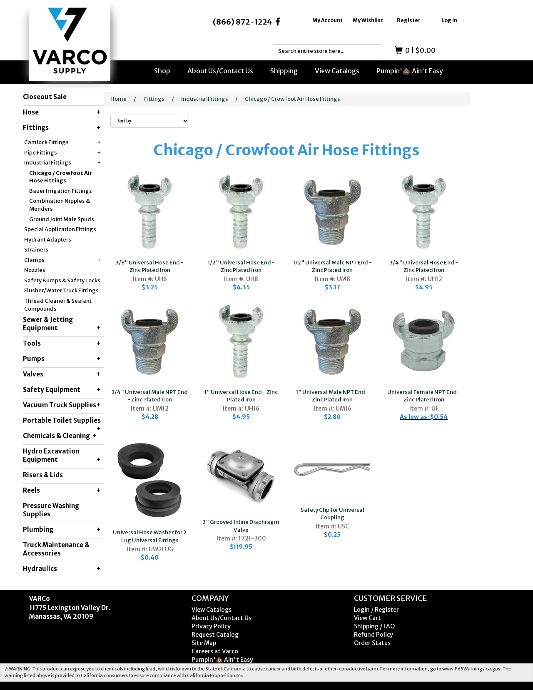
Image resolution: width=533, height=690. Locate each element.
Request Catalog (215, 634)
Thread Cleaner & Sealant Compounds (58, 304)
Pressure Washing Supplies (51, 510)
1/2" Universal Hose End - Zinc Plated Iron (241, 266)
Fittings (62, 128)
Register (409, 20)
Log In (449, 20)
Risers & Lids (43, 475)
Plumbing (62, 530)
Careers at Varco (215, 651)
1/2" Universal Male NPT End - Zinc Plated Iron (332, 266)
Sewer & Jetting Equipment (62, 324)
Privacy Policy (211, 626)
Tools (62, 343)
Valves (62, 374)
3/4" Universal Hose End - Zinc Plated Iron (424, 266)
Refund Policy (373, 634)
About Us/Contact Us (220, 71)
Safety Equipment (62, 390)
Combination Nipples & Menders (59, 204)
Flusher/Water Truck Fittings (61, 290)
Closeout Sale (45, 97)
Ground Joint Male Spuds (61, 219)
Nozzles (34, 270)
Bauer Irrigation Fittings (60, 190)
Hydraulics (62, 569)
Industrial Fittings (62, 163)
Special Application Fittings (60, 229)
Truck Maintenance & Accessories (56, 549)
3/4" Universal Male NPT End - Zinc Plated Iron (150, 396)
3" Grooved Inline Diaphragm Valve (241, 525)
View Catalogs (337, 71)
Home (118, 98)
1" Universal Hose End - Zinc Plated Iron (241, 396)
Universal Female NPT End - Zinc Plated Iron (424, 396)
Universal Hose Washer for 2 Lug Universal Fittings (150, 536)
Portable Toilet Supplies (62, 422)
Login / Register (376, 609)
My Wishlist (368, 20)
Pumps (62, 359)
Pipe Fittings (62, 153)
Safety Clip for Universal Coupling (332, 513)
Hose (62, 112)
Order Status (372, 643)
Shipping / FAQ (374, 626)
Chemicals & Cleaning (60, 436)
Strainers (36, 249)
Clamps (62, 260)
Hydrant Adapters (47, 239)
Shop (162, 71)
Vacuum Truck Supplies (62, 405)
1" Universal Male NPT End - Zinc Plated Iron (332, 396)
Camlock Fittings (62, 143)
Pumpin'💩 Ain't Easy (409, 71)
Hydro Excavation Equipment (62, 455)
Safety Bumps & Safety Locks (62, 280)
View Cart (367, 618)
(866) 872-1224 (242, 22)
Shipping (284, 71)
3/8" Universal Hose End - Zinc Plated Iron (150, 266)
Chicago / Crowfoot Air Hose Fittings (60, 176)
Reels (62, 490)
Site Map (204, 643)
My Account (327, 20)
